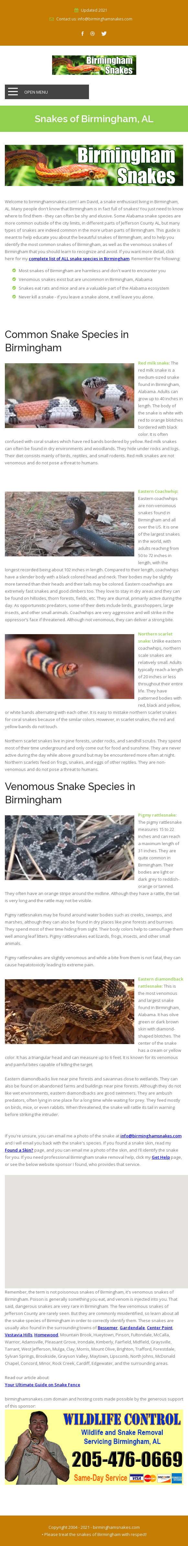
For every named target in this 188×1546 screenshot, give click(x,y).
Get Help (161, 1157)
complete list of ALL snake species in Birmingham (79, 259)
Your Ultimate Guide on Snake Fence (42, 1385)
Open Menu (36, 92)
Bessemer (108, 1328)
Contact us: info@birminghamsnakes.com (94, 19)
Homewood (46, 1335)
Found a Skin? (19, 1150)
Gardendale (132, 1328)
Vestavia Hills (18, 1335)
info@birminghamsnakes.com (151, 1136)
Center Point (159, 1328)
